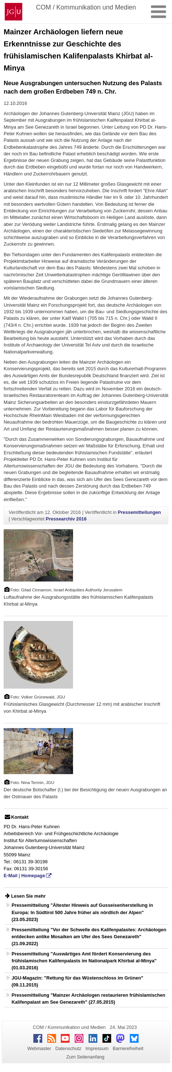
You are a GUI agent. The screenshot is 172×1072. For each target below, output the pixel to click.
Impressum (96, 1048)
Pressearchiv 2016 (66, 519)
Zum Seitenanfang (85, 1057)
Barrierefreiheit (128, 1048)
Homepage (33, 875)
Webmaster (39, 1048)
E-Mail (11, 875)
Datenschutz (68, 1048)
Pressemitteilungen (139, 512)
